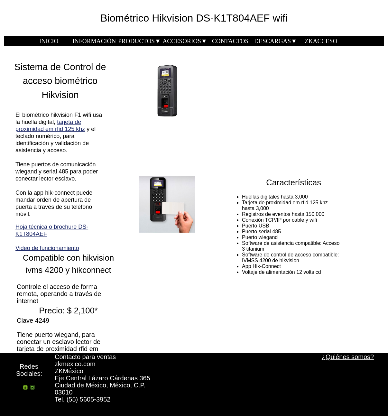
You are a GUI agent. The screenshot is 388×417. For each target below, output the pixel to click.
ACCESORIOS (184, 41)
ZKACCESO (321, 41)
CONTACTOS (230, 41)
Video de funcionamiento (47, 248)
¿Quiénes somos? (348, 356)
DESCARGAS (275, 41)
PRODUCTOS (139, 41)
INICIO (49, 41)
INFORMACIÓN (94, 41)
